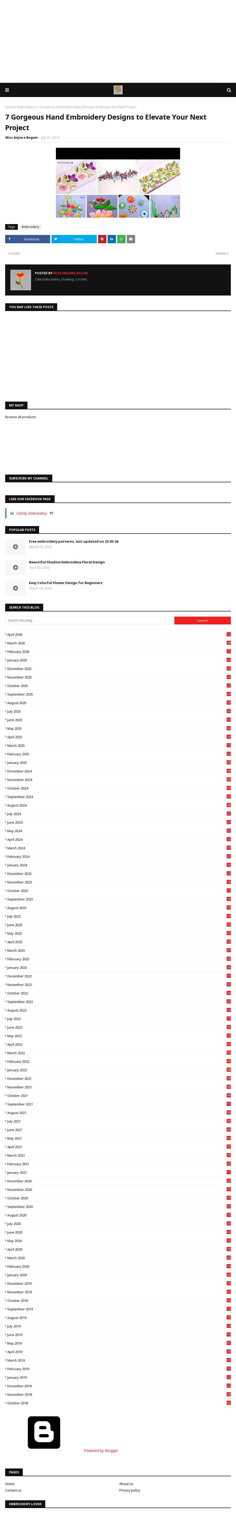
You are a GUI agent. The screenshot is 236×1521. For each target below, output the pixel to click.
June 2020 (119, 1232)
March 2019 (119, 1360)
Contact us (13, 1490)
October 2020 (119, 1198)
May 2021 (119, 1138)
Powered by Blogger (61, 1450)
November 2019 (119, 1292)
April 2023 (119, 942)
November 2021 (119, 1087)
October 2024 (119, 788)
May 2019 (119, 1343)
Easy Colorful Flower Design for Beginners (65, 582)
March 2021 (119, 1155)
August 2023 (119, 907)
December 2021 (119, 1078)
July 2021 (119, 1121)
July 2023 (119, 916)
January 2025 (119, 762)
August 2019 (119, 1317)
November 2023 (119, 882)
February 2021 (119, 1164)
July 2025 (119, 711)
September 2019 (119, 1309)
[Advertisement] (118, 41)
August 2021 (119, 1112)
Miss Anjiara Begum (21, 137)
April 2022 (119, 1044)
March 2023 (119, 950)
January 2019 (119, 1377)
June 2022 (119, 1027)
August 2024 (119, 805)
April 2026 (119, 634)
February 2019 (119, 1369)
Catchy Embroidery (31, 513)
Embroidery (25, 107)
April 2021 (119, 1147)
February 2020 (119, 1266)
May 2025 (119, 728)
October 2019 (119, 1300)
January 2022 (119, 1070)
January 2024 (119, 865)
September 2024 (119, 796)
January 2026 (119, 660)
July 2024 (119, 813)
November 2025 (119, 677)
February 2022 (119, 1061)
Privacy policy (129, 1490)
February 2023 (119, 959)
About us (126, 1483)
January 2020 (119, 1275)
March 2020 (119, 1258)
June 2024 (119, 822)
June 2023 (119, 924)
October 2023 (119, 890)
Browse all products (20, 417)
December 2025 (119, 668)
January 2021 (119, 1172)
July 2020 (119, 1223)
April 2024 (119, 839)
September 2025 (119, 694)
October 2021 (119, 1095)
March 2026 (119, 643)
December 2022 (119, 976)
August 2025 (119, 702)
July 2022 (119, 1018)
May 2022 (119, 1035)
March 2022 (119, 1053)
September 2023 (119, 899)
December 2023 (119, 873)
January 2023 (119, 967)
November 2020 (119, 1189)
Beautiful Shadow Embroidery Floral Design (67, 562)
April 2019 (119, 1351)
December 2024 (119, 771)
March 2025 (119, 745)
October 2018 (119, 1403)
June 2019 (119, 1334)
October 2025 (119, 685)
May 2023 (119, 933)
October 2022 (119, 993)
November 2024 (119, 779)
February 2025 (119, 754)
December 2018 (119, 1386)
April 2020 (119, 1249)
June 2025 (119, 720)
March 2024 (119, 848)
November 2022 (119, 984)
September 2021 (119, 1104)
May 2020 (119, 1240)
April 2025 (119, 737)
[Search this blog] (89, 620)
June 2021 (119, 1129)
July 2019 (119, 1326)
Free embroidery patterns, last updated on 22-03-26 (73, 541)
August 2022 (119, 1010)
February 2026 (119, 651)
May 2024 (119, 831)
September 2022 (119, 1001)
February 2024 (119, 856)
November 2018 (119, 1394)
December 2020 (119, 1181)
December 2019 (119, 1283)
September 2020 (119, 1206)
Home (9, 107)
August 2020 (119, 1215)
